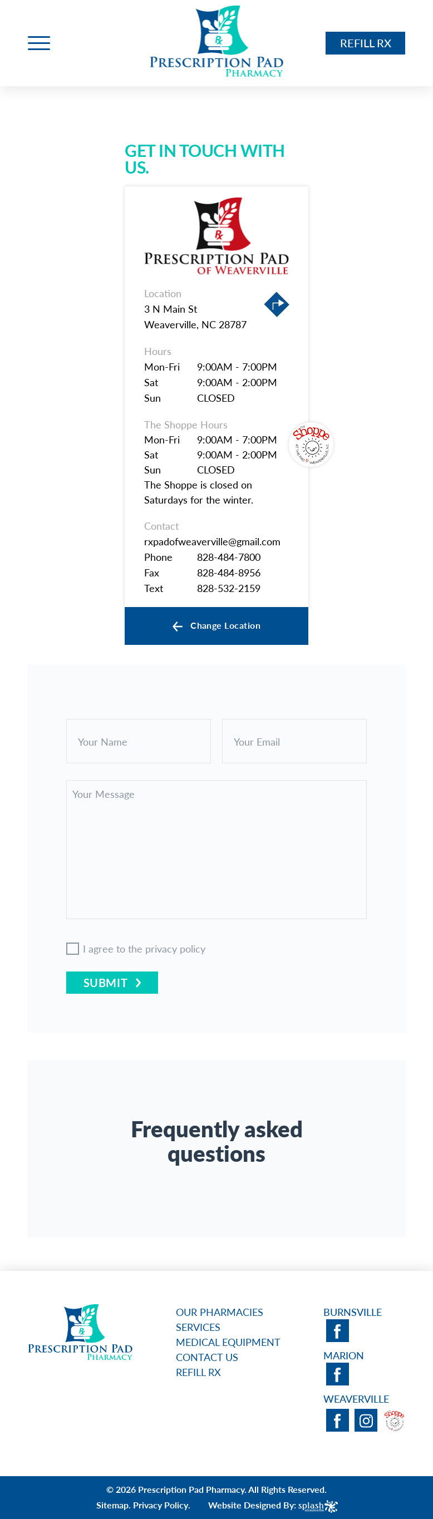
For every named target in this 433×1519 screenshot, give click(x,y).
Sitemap (112, 1504)
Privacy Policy (160, 1504)
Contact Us (207, 1357)
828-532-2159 (228, 588)
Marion (343, 1355)
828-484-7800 (228, 557)
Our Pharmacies (219, 1312)
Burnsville (352, 1312)
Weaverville (356, 1398)
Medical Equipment (228, 1342)
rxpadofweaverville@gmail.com (212, 541)
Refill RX (365, 43)
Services (198, 1327)
